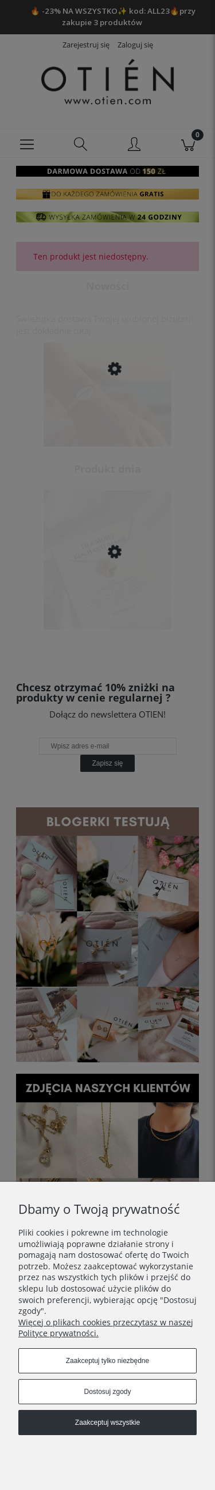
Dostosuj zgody (107, 1392)
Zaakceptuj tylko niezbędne (107, 1361)
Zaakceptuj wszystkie (107, 1423)
